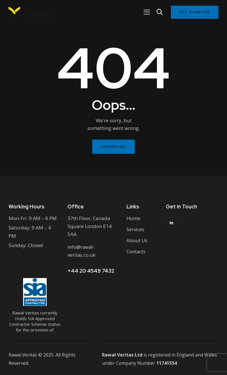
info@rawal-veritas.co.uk (82, 251)
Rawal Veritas (23, 355)
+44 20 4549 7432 (91, 271)
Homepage (113, 146)
